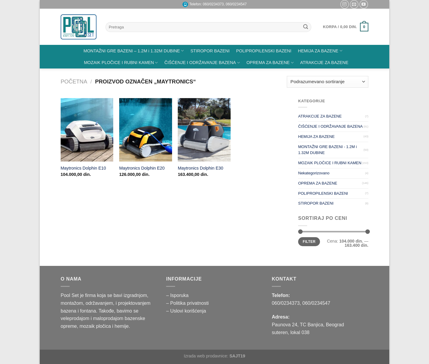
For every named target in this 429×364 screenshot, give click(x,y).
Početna (74, 81)
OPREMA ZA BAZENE (270, 63)
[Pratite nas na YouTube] (363, 4)
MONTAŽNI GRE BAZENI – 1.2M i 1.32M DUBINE (133, 51)
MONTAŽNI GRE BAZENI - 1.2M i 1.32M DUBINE (327, 149)
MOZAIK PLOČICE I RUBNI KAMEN (121, 63)
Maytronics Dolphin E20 (142, 168)
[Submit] (306, 27)
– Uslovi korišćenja (186, 310)
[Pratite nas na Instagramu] (344, 4)
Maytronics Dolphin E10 (83, 168)
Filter (309, 242)
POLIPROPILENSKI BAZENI (264, 50)
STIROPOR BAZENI (209, 50)
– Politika (176, 303)
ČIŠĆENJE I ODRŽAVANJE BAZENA (202, 63)
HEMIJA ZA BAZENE (320, 51)
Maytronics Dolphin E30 (200, 168)
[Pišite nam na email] (354, 4)
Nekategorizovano (314, 173)
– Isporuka (177, 295)
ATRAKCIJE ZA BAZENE (324, 62)
